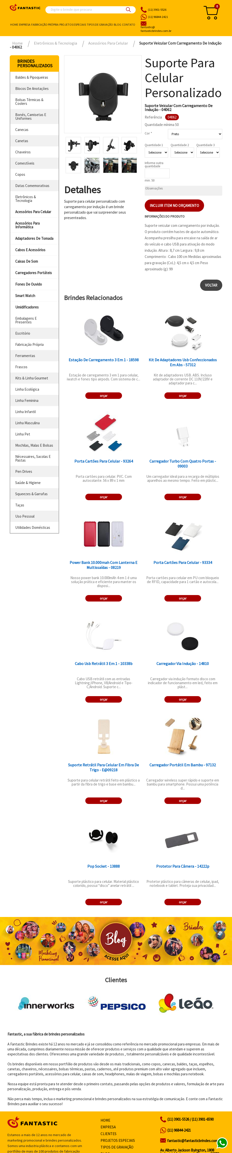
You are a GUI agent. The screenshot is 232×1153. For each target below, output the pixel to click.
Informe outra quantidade (154, 164)
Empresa (24, 24)
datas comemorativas (32, 185)
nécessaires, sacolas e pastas (33, 458)
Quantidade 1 (154, 145)
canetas (21, 140)
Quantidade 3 (205, 145)
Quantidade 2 (180, 145)
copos (20, 174)
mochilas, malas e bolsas (34, 445)
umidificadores (27, 307)
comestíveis (24, 163)
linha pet (22, 434)
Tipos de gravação (100, 24)
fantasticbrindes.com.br (168, 29)
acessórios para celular (33, 211)
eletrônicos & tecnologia (25, 198)
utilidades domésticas (32, 527)
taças (19, 505)
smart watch (25, 295)
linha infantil (25, 411)
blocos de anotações (32, 88)
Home (14, 24)
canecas (21, 129)
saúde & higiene (28, 482)
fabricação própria (29, 344)
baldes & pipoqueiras (31, 77)
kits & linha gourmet (31, 378)
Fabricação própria (45, 24)
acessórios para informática (27, 225)
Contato (128, 24)
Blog (117, 24)
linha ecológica (27, 389)
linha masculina (27, 423)
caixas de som (26, 261)
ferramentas (25, 355)
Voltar (211, 285)
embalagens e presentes (26, 320)
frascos (21, 366)
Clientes (108, 1133)
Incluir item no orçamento (174, 205)
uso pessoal (24, 516)
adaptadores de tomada (34, 238)
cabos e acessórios (30, 249)
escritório (22, 333)
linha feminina (26, 400)
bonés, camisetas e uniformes (30, 116)
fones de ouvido (28, 284)
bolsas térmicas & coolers (29, 101)
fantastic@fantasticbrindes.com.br (194, 1140)
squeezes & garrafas (31, 493)
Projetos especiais (72, 24)
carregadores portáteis (33, 272)
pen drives (23, 471)
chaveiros (23, 152)
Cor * (148, 133)
